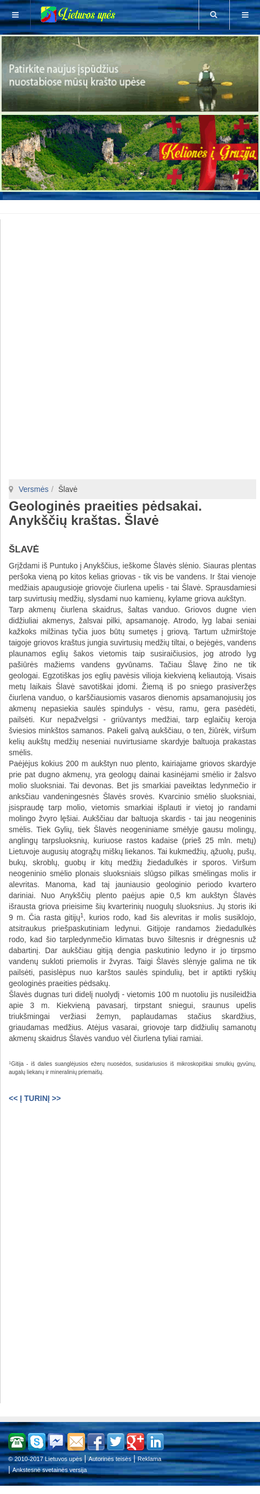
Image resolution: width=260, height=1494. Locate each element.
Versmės (33, 489)
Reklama (149, 1459)
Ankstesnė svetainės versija (50, 1470)
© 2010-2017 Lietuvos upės (45, 1459)
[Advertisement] (132, 205)
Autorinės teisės (109, 1459)
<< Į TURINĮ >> (35, 1098)
